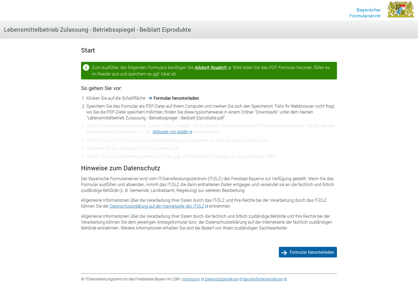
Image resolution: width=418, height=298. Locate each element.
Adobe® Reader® (211, 67)
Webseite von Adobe (170, 131)
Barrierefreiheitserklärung (263, 278)
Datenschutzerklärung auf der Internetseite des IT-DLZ (157, 206)
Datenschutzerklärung (221, 278)
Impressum (191, 278)
